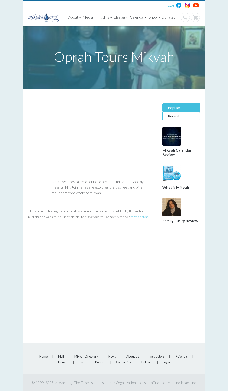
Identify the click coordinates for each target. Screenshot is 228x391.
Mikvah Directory (86, 356)
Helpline (146, 362)
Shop (154, 18)
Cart (82, 362)
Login (166, 362)
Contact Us (123, 362)
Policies (100, 362)
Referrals (182, 356)
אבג (171, 5)
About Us (132, 356)
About (74, 18)
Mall (61, 356)
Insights (104, 18)
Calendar (138, 18)
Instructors (157, 356)
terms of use (139, 217)
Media (89, 18)
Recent (173, 116)
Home (43, 356)
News (112, 356)
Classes (121, 18)
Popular (174, 107)
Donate (168, 18)
